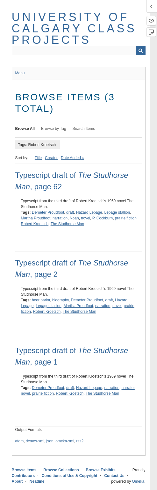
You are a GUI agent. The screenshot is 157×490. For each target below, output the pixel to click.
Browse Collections (61, 470)
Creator (51, 158)
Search (141, 50)
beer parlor (41, 300)
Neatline (37, 481)
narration (60, 218)
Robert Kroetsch (35, 224)
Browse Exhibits (100, 470)
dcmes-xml (35, 441)
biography (60, 300)
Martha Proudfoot (36, 218)
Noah (74, 218)
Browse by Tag (53, 128)
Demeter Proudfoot (48, 212)
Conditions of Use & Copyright (69, 475)
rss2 (80, 441)
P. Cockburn (102, 218)
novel (85, 218)
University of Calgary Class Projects (74, 28)
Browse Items (24, 470)
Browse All (25, 128)
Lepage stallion (117, 212)
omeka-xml (64, 441)
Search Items (84, 128)
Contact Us (114, 475)
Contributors (23, 475)
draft (70, 212)
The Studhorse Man (67, 224)
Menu (20, 73)
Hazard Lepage (89, 212)
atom (19, 441)
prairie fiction (126, 218)
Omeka (138, 481)
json (50, 441)
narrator (128, 388)
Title (38, 158)
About (17, 481)
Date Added (71, 158)
